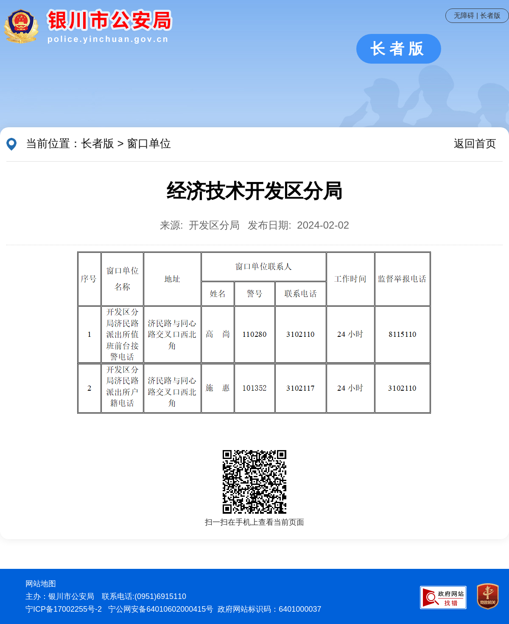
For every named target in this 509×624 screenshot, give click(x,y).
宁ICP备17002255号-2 (63, 609)
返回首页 (475, 143)
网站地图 (40, 583)
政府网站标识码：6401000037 (269, 609)
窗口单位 (149, 143)
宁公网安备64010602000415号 (160, 609)
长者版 (490, 15)
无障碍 (464, 15)
